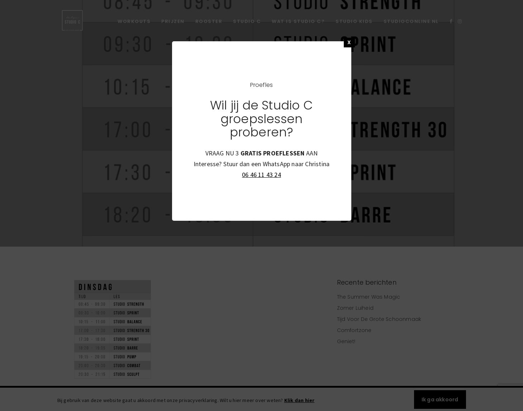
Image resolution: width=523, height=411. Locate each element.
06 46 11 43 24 (261, 175)
